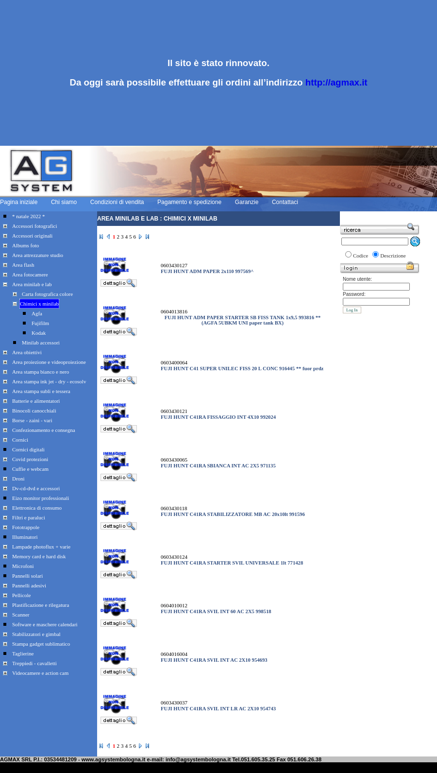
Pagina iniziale (18, 202)
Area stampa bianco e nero (40, 372)
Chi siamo (64, 202)
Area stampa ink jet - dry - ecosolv (49, 381)
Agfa (37, 313)
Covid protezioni (30, 459)
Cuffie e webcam (30, 469)
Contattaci (285, 202)
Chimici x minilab (39, 304)
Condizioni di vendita (117, 202)
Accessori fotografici (34, 226)
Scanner (20, 615)
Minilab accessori (41, 342)
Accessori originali (32, 236)
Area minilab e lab (32, 284)
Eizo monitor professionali (40, 498)
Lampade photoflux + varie (41, 547)
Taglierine (23, 653)
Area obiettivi (27, 352)
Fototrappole (25, 527)
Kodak (39, 333)
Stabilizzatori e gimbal (36, 634)
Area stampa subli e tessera (41, 391)
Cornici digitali (28, 449)
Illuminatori (25, 537)
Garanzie (247, 202)
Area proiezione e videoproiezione (49, 362)
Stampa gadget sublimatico (41, 644)
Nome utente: (357, 279)
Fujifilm (40, 323)
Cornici (20, 440)
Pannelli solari (27, 576)
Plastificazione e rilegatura (40, 605)
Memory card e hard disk (39, 556)
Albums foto (25, 245)
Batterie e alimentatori (36, 401)
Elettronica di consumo (37, 508)
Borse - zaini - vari (32, 420)
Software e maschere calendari (45, 624)
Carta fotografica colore (47, 294)
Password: (354, 294)
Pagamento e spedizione (189, 202)
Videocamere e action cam (40, 673)
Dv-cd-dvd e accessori (36, 488)
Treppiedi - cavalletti (34, 663)
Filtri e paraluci (28, 517)
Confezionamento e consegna (43, 430)
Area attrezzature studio (37, 255)
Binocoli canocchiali (34, 410)
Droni (18, 478)
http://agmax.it (336, 82)
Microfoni (23, 566)
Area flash (23, 265)
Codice (360, 255)
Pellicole (21, 595)
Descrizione (393, 255)
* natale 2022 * (28, 216)
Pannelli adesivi (29, 585)
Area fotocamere (30, 274)
